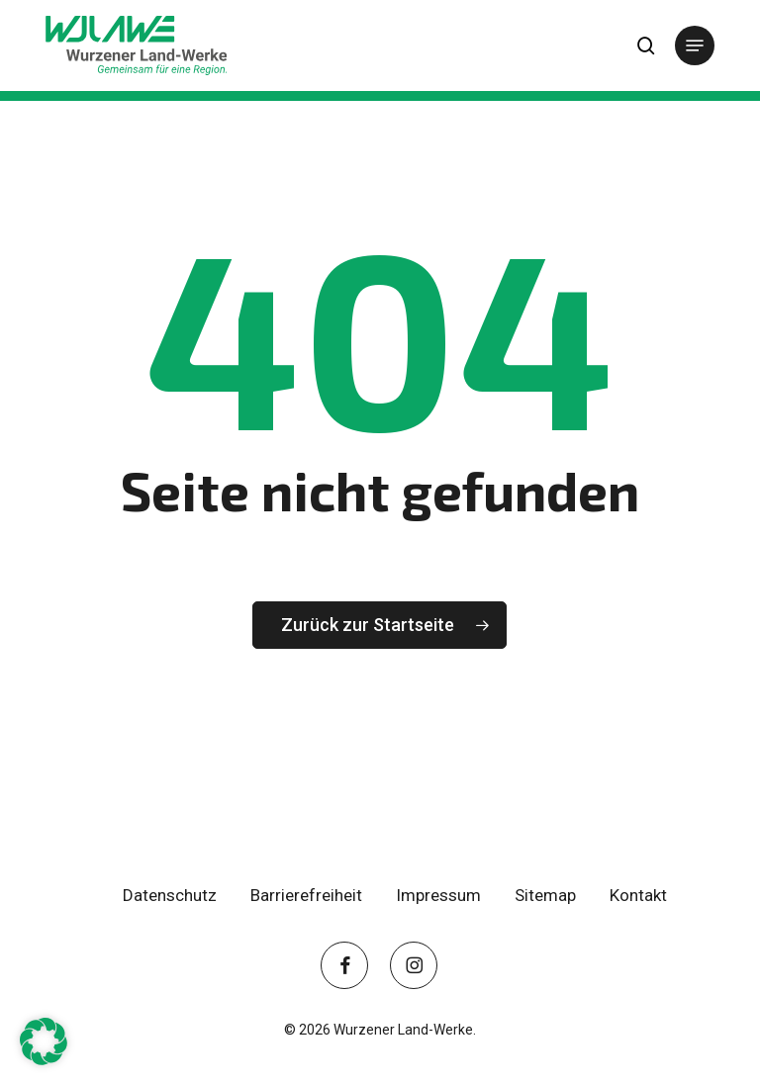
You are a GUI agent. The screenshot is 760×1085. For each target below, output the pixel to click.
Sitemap (545, 895)
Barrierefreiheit (306, 895)
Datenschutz (170, 895)
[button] (694, 45)
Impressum (438, 895)
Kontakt (638, 895)
